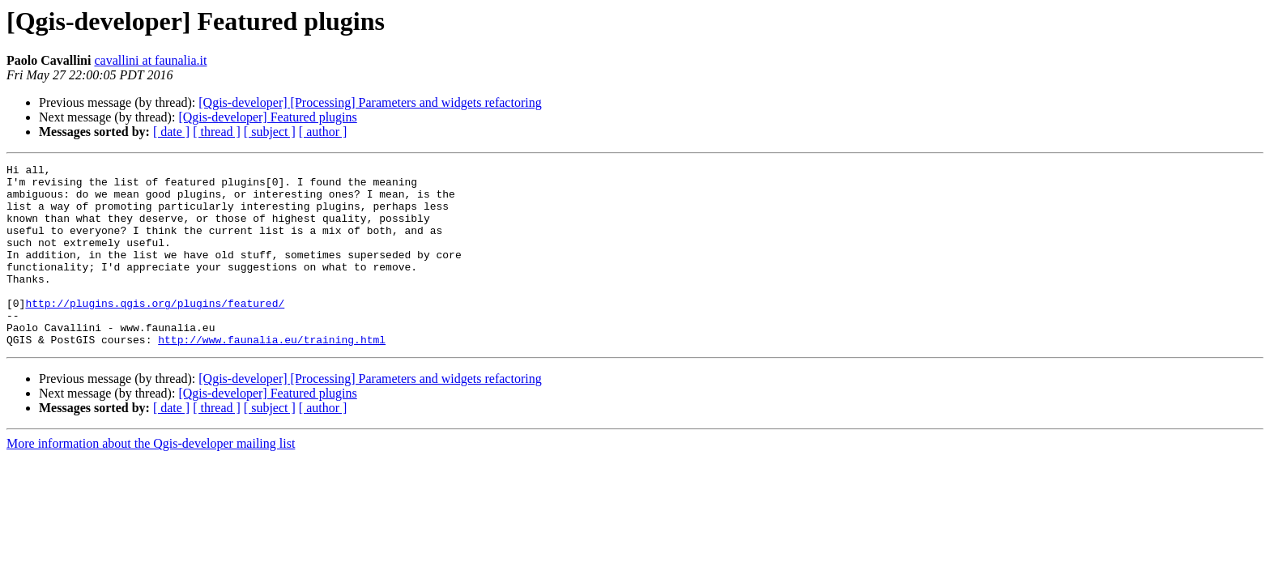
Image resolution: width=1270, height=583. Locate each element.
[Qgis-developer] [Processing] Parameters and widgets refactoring (369, 102)
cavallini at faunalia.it (150, 60)
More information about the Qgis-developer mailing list (150, 480)
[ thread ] (217, 131)
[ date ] (171, 131)
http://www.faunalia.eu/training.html (272, 375)
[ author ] (323, 131)
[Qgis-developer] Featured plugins (267, 117)
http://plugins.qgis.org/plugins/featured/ (154, 332)
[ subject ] (270, 131)
